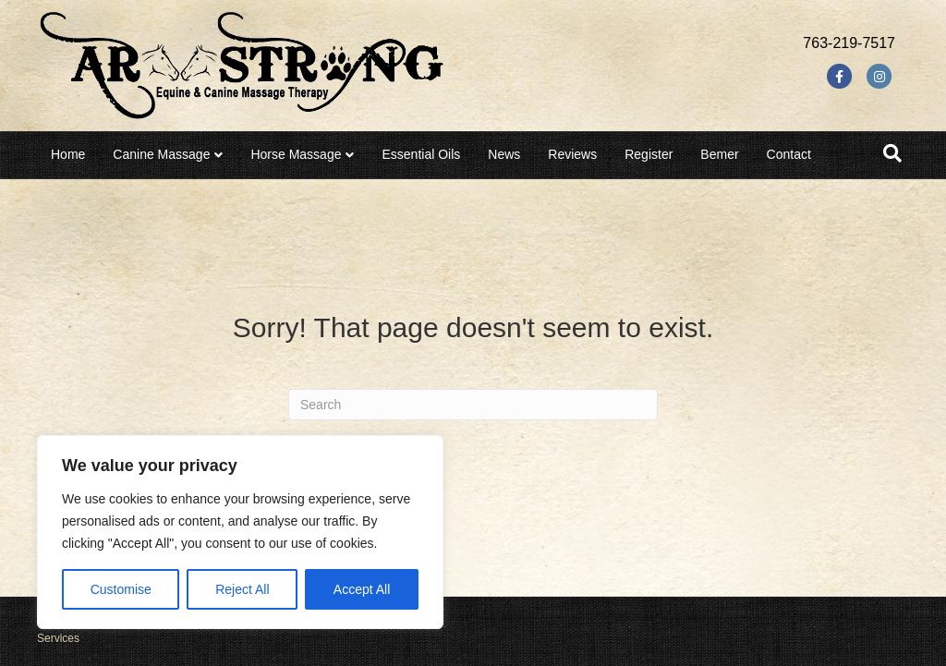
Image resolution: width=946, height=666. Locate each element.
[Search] (892, 153)
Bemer (719, 154)
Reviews (572, 154)
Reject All (242, 589)
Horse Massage (295, 154)
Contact (789, 154)
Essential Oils (421, 154)
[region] (240, 532)
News (504, 154)
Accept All (362, 589)
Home (68, 154)
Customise (121, 589)
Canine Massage (161, 154)
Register (649, 154)
